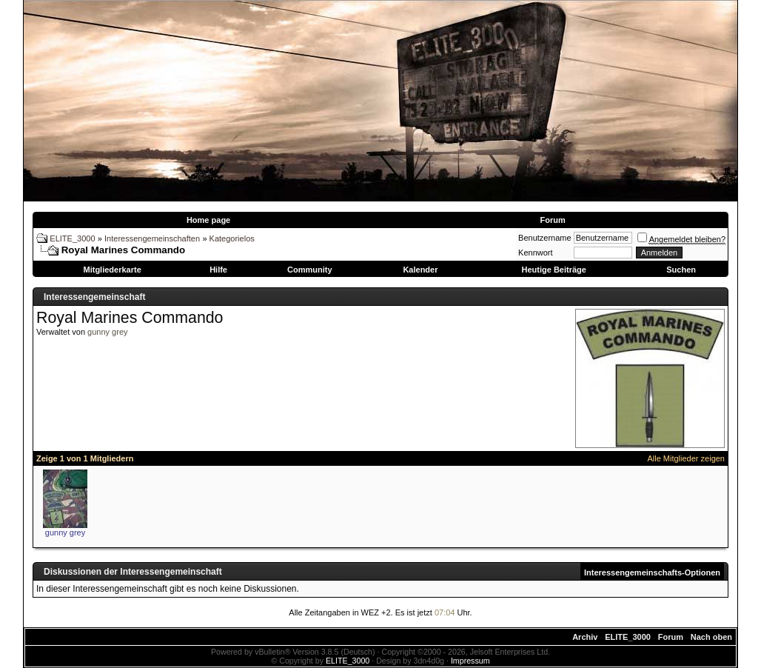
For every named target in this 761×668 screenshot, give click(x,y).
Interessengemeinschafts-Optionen (652, 572)
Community (309, 269)
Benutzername (544, 237)
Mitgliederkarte (112, 269)
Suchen (681, 269)
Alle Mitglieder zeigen (686, 458)
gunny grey (107, 331)
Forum (552, 220)
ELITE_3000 (72, 238)
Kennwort (535, 252)
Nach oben (711, 636)
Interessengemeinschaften (152, 238)
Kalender (420, 269)
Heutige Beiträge (553, 269)
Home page (208, 220)
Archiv (584, 636)
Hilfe (218, 269)
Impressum (470, 660)
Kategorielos (232, 238)
